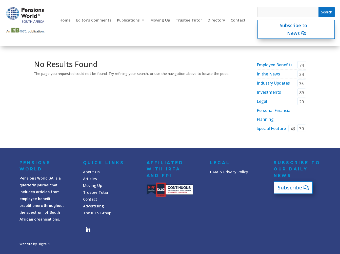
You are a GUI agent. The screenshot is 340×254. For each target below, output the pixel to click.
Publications (128, 20)
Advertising (93, 205)
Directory (216, 20)
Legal (262, 101)
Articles (90, 178)
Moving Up (160, 20)
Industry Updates (273, 83)
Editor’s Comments (93, 20)
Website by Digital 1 (34, 244)
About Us (91, 171)
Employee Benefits (274, 65)
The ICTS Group (97, 212)
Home (65, 20)
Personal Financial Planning (274, 115)
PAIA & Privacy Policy (229, 171)
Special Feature (271, 128)
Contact (238, 20)
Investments (269, 92)
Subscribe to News (293, 29)
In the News (268, 74)
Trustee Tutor (189, 20)
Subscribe (290, 187)
